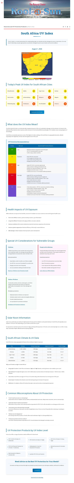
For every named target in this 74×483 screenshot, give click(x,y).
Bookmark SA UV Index (37, 112)
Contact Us (37, 470)
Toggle (2, 2)
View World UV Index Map (37, 477)
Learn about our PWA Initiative (47, 270)
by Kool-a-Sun (19, 26)
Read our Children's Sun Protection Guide (18, 270)
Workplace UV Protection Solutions (16, 304)
